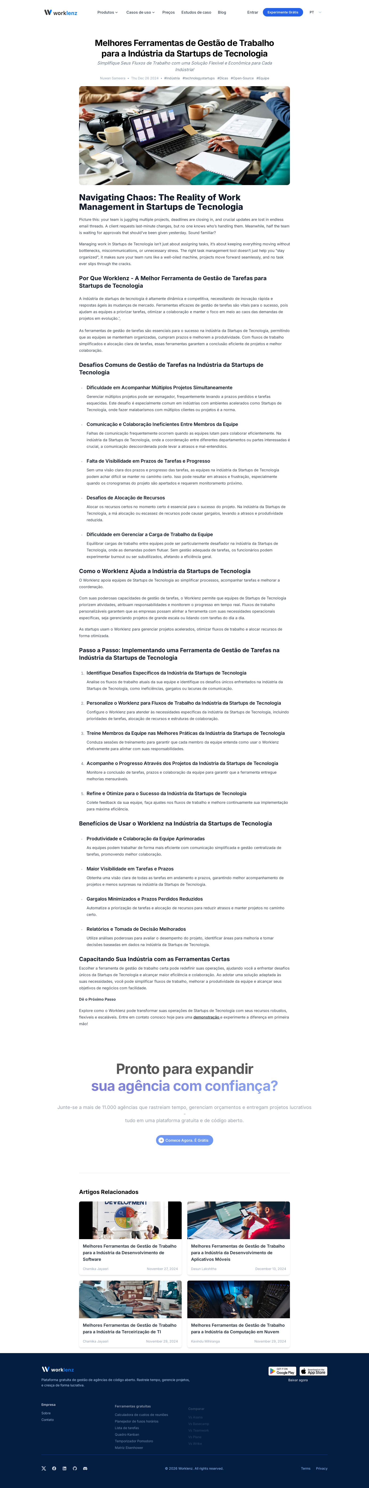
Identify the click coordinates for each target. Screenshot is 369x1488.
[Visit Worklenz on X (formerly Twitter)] (43, 1468)
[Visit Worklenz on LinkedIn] (64, 1468)
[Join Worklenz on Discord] (85, 1468)
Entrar (252, 12)
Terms (305, 1468)
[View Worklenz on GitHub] (74, 1468)
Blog (222, 12)
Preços (168, 12)
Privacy (322, 1468)
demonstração (206, 1017)
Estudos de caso (196, 12)
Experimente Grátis (283, 12)
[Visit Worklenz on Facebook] (54, 1468)
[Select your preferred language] (315, 12)
